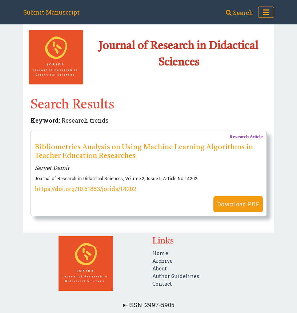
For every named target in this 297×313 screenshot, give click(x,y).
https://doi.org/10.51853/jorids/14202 (85, 189)
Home (160, 253)
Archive (162, 260)
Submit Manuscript (51, 12)
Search (239, 12)
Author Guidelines (175, 276)
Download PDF (238, 204)
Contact (162, 283)
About (159, 268)
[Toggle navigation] (266, 12)
